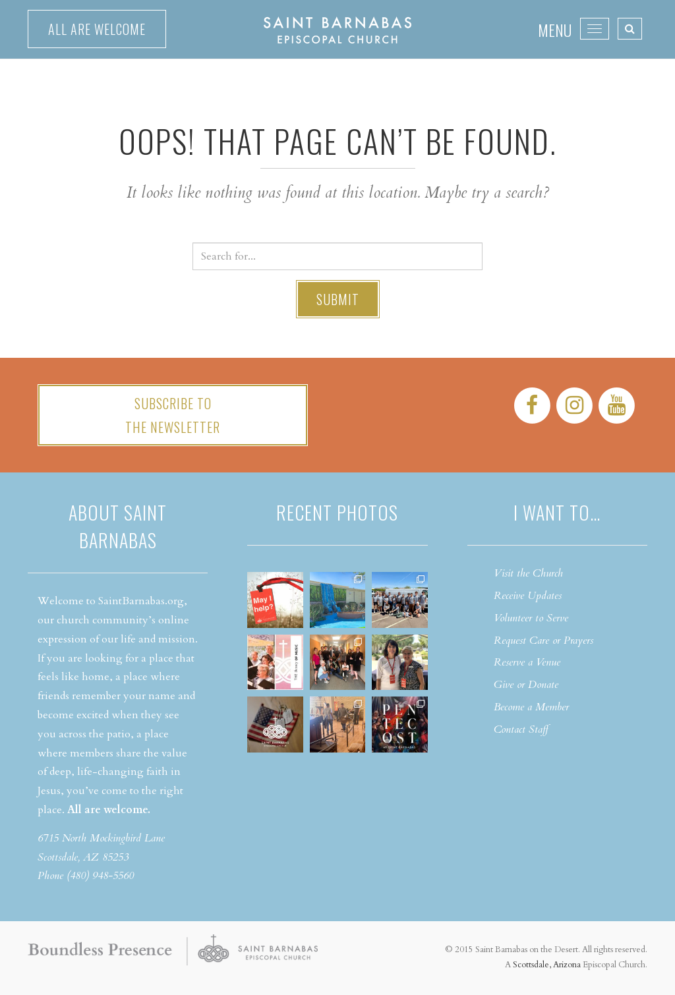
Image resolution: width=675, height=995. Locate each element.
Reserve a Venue (527, 662)
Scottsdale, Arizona (547, 965)
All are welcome (97, 29)
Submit (337, 299)
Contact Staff (521, 729)
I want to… (557, 512)
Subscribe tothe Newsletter (172, 415)
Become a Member (531, 707)
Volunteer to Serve (531, 618)
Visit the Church (528, 573)
